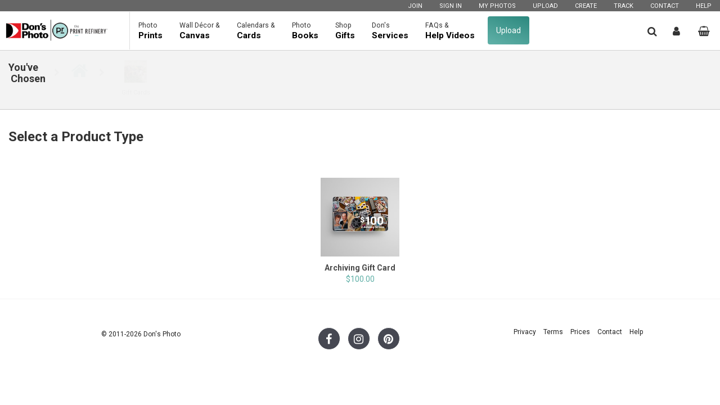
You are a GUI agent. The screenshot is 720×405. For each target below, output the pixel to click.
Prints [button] (150, 30)
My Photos (497, 6)
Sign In (450, 6)
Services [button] (390, 30)
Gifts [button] (345, 30)
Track (623, 6)
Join (415, 6)
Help (704, 6)
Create (586, 6)
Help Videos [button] (450, 30)
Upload (545, 6)
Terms (553, 332)
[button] (652, 31)
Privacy (525, 332)
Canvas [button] (199, 30)
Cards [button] (256, 30)
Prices (580, 332)
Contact (664, 6)
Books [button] (305, 30)
